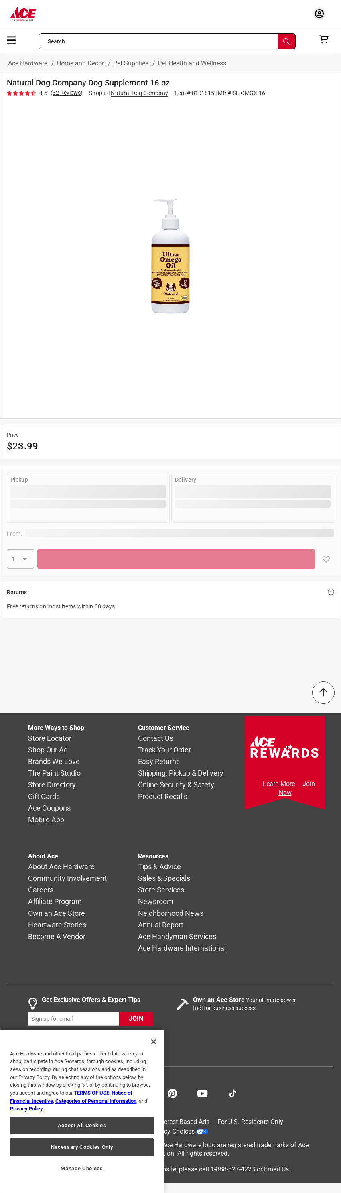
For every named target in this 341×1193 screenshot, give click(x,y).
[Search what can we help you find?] (167, 41)
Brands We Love (54, 762)
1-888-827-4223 (233, 1169)
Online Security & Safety (176, 785)
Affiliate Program (55, 902)
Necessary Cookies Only (82, 1147)
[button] (170, 256)
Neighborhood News (170, 913)
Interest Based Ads (183, 1122)
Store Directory (52, 785)
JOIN (136, 1019)
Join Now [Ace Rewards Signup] (297, 788)
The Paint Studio (54, 773)
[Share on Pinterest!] (172, 1092)
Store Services (161, 890)
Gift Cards (44, 797)
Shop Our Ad (48, 750)
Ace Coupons (49, 808)
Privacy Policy (26, 1109)
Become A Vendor (56, 937)
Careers (40, 890)
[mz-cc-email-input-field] (73, 1019)
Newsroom (155, 902)
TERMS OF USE (91, 1093)
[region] (82, 1111)
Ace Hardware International (182, 948)
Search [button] (56, 41)
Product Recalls (162, 797)
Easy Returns (159, 762)
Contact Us (155, 738)
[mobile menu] (11, 39)
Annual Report (160, 925)
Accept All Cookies (82, 1125)
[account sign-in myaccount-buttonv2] (321, 13)
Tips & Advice (159, 867)
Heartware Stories (57, 925)
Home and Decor (81, 63)
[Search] (287, 41)
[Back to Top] (323, 692)
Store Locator (49, 738)
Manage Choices (82, 1168)
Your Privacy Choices (171, 1131)
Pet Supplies (131, 63)
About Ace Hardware (61, 867)
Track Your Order (164, 750)
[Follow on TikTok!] (232, 1092)
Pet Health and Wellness (192, 63)
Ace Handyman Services (177, 937)
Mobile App (46, 820)
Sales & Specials (164, 878)
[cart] (326, 39)
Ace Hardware (28, 63)
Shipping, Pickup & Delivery (180, 773)
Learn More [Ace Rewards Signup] (279, 784)
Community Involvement (67, 878)
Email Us (276, 1169)
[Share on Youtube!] (202, 1092)
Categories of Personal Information (95, 1101)
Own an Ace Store (56, 913)
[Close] (153, 1042)
